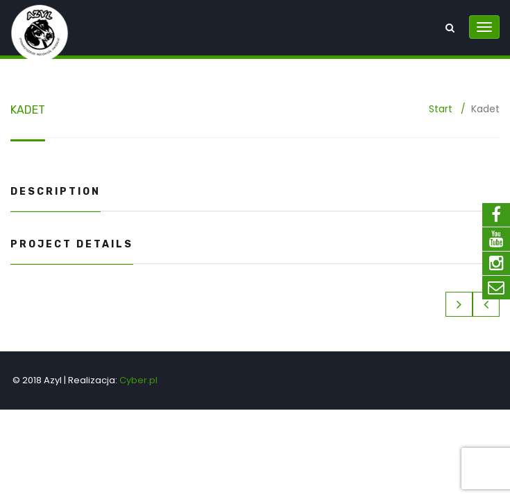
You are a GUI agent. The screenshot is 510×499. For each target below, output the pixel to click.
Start (440, 109)
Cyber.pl (138, 380)
